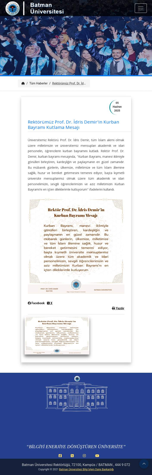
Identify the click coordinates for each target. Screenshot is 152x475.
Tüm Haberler (38, 83)
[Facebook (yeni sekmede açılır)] (61, 458)
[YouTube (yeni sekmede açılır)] (97, 458)
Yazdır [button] (118, 308)
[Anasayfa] (23, 83)
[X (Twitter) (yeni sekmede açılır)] (73, 458)
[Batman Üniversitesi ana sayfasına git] (43, 12)
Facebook (36, 303)
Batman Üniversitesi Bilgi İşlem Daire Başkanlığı (86, 469)
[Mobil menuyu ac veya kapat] (141, 8)
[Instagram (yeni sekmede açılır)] (85, 458)
